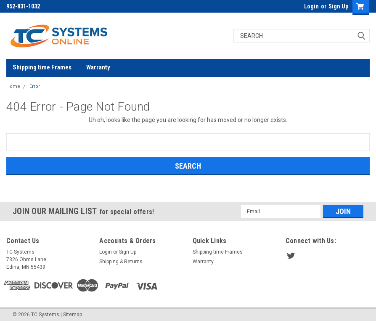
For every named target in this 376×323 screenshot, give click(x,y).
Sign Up (338, 6)
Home (13, 86)
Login (311, 6)
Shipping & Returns (121, 262)
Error (34, 86)
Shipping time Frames (42, 67)
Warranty (98, 67)
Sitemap (72, 315)
